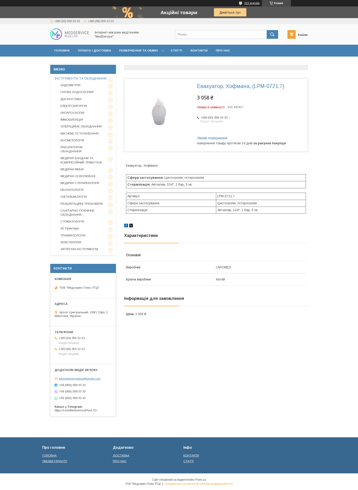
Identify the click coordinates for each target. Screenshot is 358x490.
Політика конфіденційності (215, 483)
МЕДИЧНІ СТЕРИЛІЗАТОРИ (80, 183)
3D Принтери (70, 228)
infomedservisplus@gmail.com (79, 378)
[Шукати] (272, 34)
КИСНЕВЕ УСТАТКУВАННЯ (79, 133)
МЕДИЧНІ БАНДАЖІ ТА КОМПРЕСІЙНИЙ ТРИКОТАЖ (81, 160)
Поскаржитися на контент (179, 483)
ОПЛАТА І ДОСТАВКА (94, 50)
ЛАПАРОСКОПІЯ (72, 112)
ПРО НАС (223, 50)
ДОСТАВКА (121, 455)
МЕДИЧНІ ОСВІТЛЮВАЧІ (78, 176)
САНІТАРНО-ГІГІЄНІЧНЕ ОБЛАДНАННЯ (77, 212)
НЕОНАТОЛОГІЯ (72, 190)
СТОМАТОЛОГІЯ (72, 221)
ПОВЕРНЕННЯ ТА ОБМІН (138, 50)
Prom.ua (200, 479)
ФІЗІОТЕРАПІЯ (71, 242)
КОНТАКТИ (199, 50)
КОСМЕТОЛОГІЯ (72, 140)
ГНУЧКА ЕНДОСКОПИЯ (77, 92)
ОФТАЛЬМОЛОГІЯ (74, 196)
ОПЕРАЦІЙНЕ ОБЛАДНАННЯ (81, 126)
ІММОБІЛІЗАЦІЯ (72, 119)
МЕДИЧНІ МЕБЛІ (72, 169)
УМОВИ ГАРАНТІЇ (54, 461)
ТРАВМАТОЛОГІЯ (73, 235)
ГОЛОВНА (62, 50)
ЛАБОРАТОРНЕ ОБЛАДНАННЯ (72, 149)
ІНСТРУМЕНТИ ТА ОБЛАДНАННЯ (81, 78)
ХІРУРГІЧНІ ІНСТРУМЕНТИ (79, 249)
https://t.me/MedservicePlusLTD (76, 410)
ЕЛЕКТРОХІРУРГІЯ (74, 106)
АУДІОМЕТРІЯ (70, 85)
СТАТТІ (176, 50)
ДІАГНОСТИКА (71, 99)
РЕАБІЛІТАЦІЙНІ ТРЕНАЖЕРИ (82, 203)
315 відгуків (252, 3)
